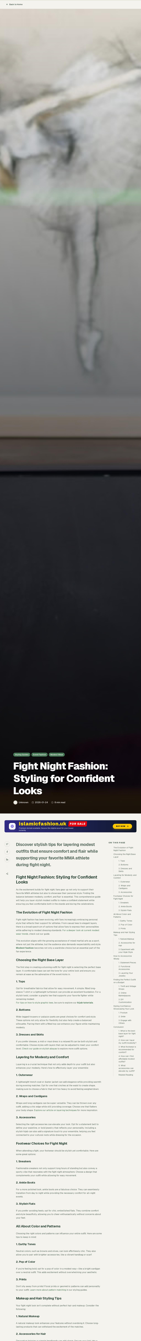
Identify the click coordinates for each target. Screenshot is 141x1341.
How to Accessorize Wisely (122, 957)
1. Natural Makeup (126, 939)
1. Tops (122, 861)
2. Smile (122, 1016)
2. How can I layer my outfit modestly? (127, 1041)
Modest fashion (25, 947)
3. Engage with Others (125, 1021)
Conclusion (118, 1027)
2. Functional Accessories (124, 967)
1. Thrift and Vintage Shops (127, 987)
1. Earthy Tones (125, 921)
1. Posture (123, 1012)
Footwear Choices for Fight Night (123, 897)
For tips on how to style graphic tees (34, 1002)
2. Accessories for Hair (127, 944)
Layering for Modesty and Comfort (124, 876)
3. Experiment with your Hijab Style (126, 950)
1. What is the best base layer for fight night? (127, 1034)
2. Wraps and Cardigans (124, 887)
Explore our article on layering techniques (55, 1110)
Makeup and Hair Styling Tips (124, 933)
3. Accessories (125, 892)
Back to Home (14, 4)
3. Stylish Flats (125, 910)
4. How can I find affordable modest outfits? (127, 1059)
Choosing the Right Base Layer (124, 855)
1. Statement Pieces (127, 962)
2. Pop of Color (125, 924)
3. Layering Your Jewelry (126, 974)
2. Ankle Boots (125, 906)
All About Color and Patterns (122, 915)
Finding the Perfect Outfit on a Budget (124, 981)
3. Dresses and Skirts (125, 869)
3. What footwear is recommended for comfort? (127, 1050)
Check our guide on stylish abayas (39, 1048)
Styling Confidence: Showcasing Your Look (123, 1007)
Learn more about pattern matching (48, 1289)
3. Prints (122, 928)
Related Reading (126, 1075)
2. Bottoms (123, 864)
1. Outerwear (124, 881)
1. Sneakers (124, 902)
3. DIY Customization (125, 1000)
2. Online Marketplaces (125, 994)
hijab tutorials (85, 1002)
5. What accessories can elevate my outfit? (127, 1068)
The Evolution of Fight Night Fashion (123, 849)
